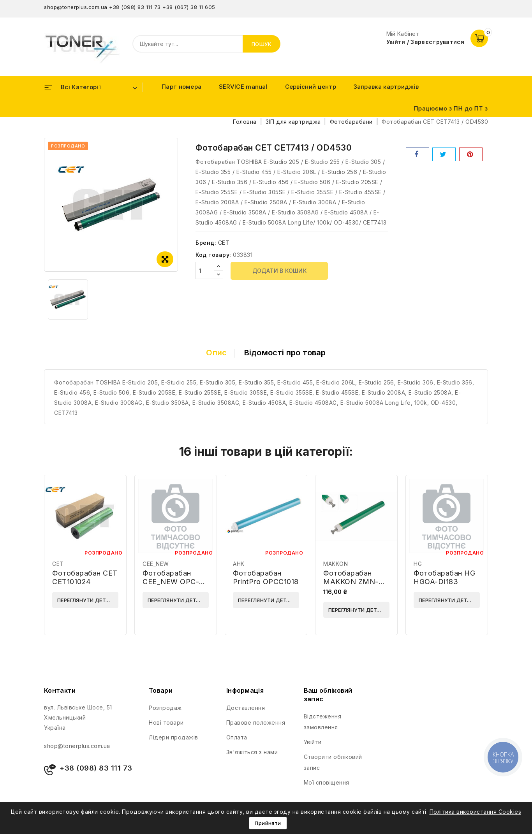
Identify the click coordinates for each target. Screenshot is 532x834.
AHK (239, 563)
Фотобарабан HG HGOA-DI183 (444, 577)
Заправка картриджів (386, 86)
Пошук (262, 44)
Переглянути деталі (86, 600)
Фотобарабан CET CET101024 (85, 577)
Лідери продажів (173, 737)
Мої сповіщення (326, 782)
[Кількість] (205, 270)
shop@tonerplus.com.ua (75, 7)
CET (224, 242)
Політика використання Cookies (475, 811)
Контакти (60, 690)
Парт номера (181, 86)
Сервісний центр (310, 86)
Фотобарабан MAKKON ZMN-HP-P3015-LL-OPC (356, 581)
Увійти (313, 742)
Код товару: (213, 254)
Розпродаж (165, 707)
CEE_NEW (156, 563)
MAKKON (335, 563)
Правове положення (255, 722)
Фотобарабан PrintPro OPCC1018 (266, 577)
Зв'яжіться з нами (252, 752)
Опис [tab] (216, 352)
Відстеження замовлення (323, 721)
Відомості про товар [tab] (285, 352)
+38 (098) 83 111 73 (135, 7)
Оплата (236, 737)
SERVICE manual (243, 86)
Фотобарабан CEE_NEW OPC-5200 (171, 581)
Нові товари (166, 722)
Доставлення (245, 707)
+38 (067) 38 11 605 (188, 7)
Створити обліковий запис (333, 762)
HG (418, 563)
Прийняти (268, 823)
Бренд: (206, 242)
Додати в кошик (279, 270)
